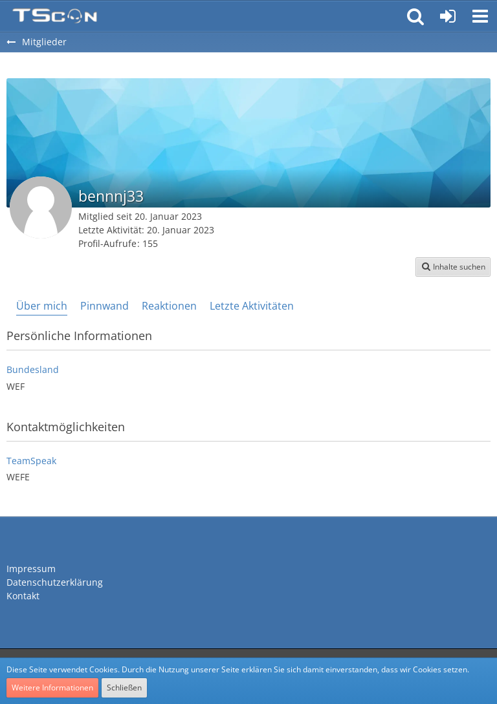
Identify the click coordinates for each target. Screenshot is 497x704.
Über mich (41, 306)
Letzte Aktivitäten (252, 306)
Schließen (124, 687)
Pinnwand (104, 306)
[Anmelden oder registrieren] (448, 16)
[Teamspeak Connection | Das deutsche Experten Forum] (54, 16)
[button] (480, 16)
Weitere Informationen (52, 687)
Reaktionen (169, 306)
